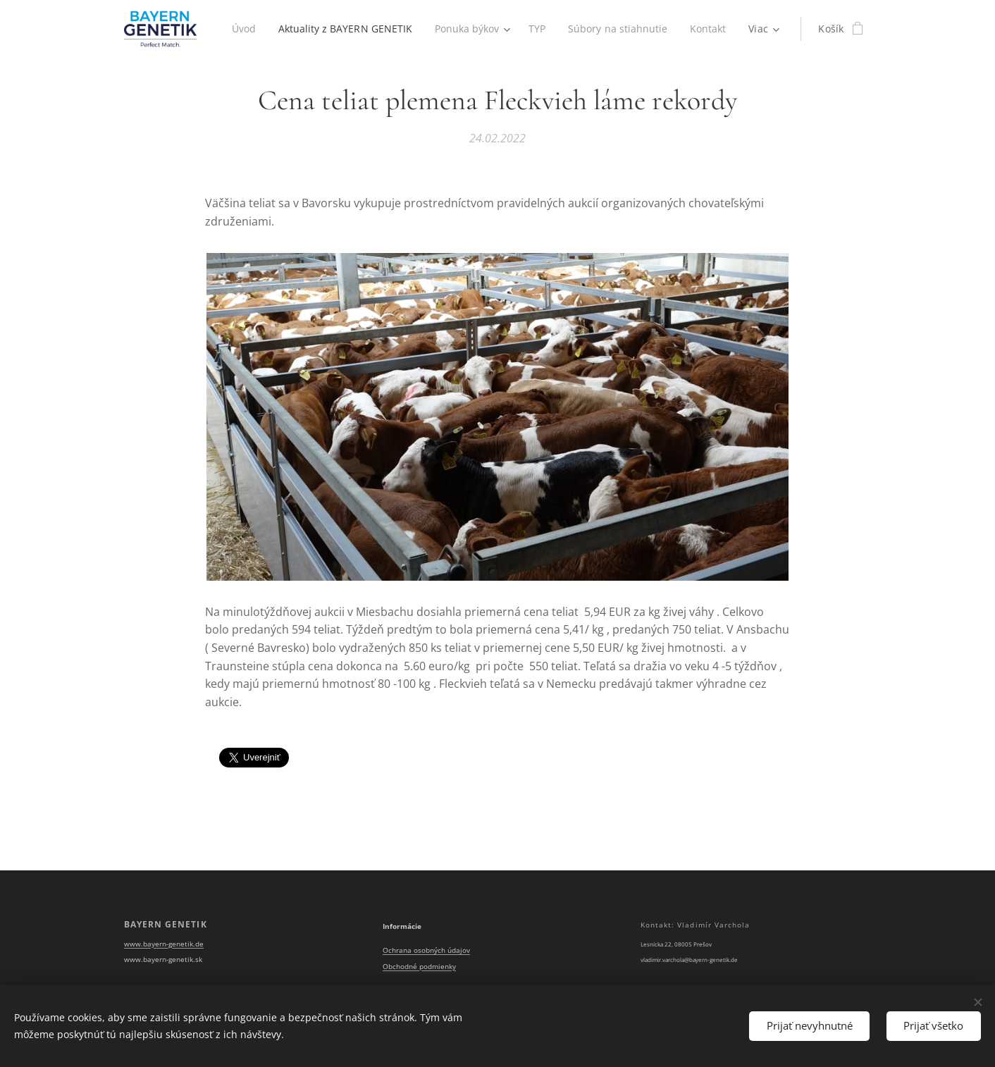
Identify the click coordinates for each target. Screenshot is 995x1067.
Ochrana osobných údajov (426, 950)
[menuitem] (242, 29)
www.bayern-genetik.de (164, 943)
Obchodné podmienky (419, 966)
